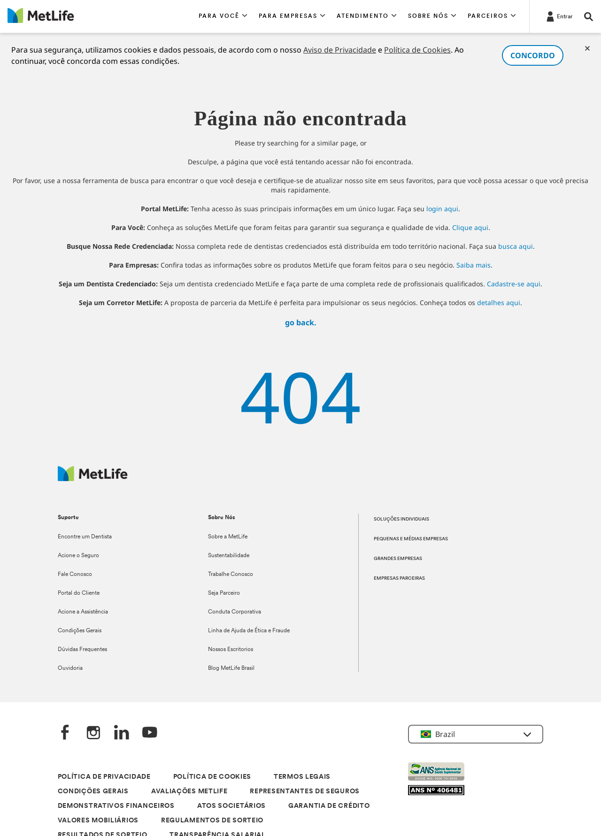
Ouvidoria (70, 668)
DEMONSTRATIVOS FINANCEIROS (116, 806)
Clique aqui (470, 227)
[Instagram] (93, 733)
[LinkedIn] (121, 733)
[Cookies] (587, 48)
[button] (223, 16)
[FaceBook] (65, 733)
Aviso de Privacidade (339, 50)
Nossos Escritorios (230, 649)
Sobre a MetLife (227, 537)
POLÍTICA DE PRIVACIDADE (104, 777)
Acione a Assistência (83, 612)
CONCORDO (532, 55)
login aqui (442, 208)
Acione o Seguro (78, 556)
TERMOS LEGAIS (302, 777)
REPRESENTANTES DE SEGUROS (305, 791)
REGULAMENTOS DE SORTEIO (212, 820)
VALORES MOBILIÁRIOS (98, 820)
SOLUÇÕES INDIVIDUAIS (401, 519)
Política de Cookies (417, 50)
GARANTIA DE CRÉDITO (329, 806)
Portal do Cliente (79, 593)
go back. (300, 322)
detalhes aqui (498, 302)
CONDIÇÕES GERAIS (93, 791)
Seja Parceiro (224, 593)
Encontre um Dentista (85, 537)
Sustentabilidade (228, 556)
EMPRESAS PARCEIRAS (399, 578)
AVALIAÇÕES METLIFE (189, 791)
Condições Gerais (79, 631)
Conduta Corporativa (234, 612)
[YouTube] (149, 733)
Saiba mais (473, 265)
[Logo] (93, 478)
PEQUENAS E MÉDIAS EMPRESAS (411, 539)
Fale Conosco (75, 574)
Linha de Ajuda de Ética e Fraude (249, 631)
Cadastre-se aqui (513, 283)
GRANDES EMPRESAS (398, 558)
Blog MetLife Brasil (231, 668)
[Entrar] (559, 16)
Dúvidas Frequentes (82, 649)
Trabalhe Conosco (230, 574)
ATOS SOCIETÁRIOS (231, 806)
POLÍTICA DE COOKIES (212, 777)
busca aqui (515, 246)
